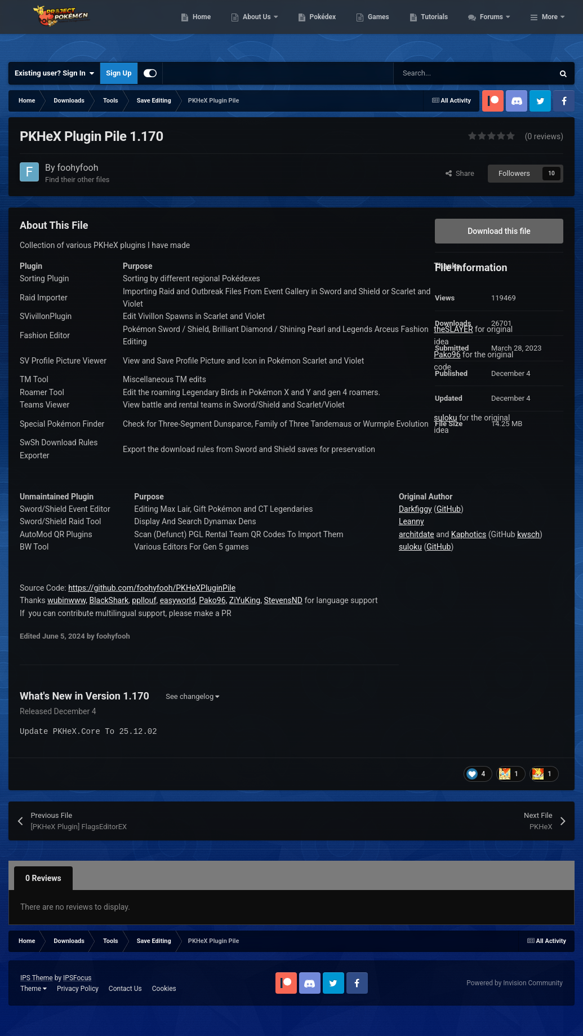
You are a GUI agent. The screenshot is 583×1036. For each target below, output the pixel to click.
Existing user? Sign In (54, 73)
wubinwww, (67, 600)
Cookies (164, 989)
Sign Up (118, 73)
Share (460, 173)
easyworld (177, 600)
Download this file (499, 231)
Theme (33, 989)
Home (317, 15)
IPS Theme (36, 978)
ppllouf (144, 600)
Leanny (411, 521)
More (549, 41)
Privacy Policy (78, 989)
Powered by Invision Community (514, 983)
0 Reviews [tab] (43, 878)
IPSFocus (77, 978)
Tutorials (550, 15)
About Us (373, 15)
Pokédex (438, 15)
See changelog (192, 696)
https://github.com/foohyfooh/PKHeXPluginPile (151, 587)
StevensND (283, 600)
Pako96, (213, 600)
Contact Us (125, 989)
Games (494, 15)
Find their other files (77, 179)
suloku (410, 546)
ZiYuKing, (245, 600)
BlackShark (108, 600)
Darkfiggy (415, 508)
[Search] (449, 73)
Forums (491, 41)
